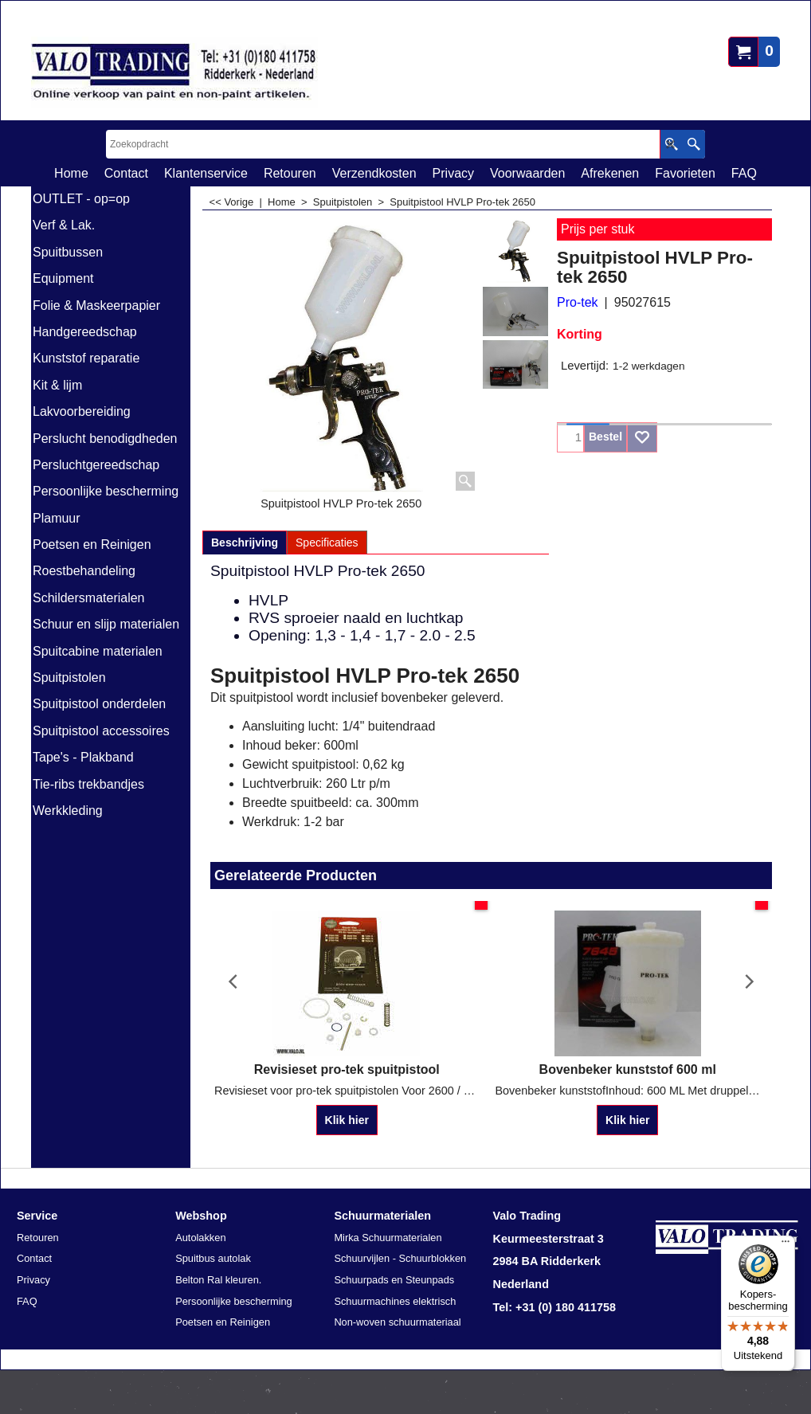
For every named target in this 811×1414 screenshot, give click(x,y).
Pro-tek (577, 302)
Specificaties (327, 542)
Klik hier (347, 1120)
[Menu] (785, 1245)
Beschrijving (244, 542)
